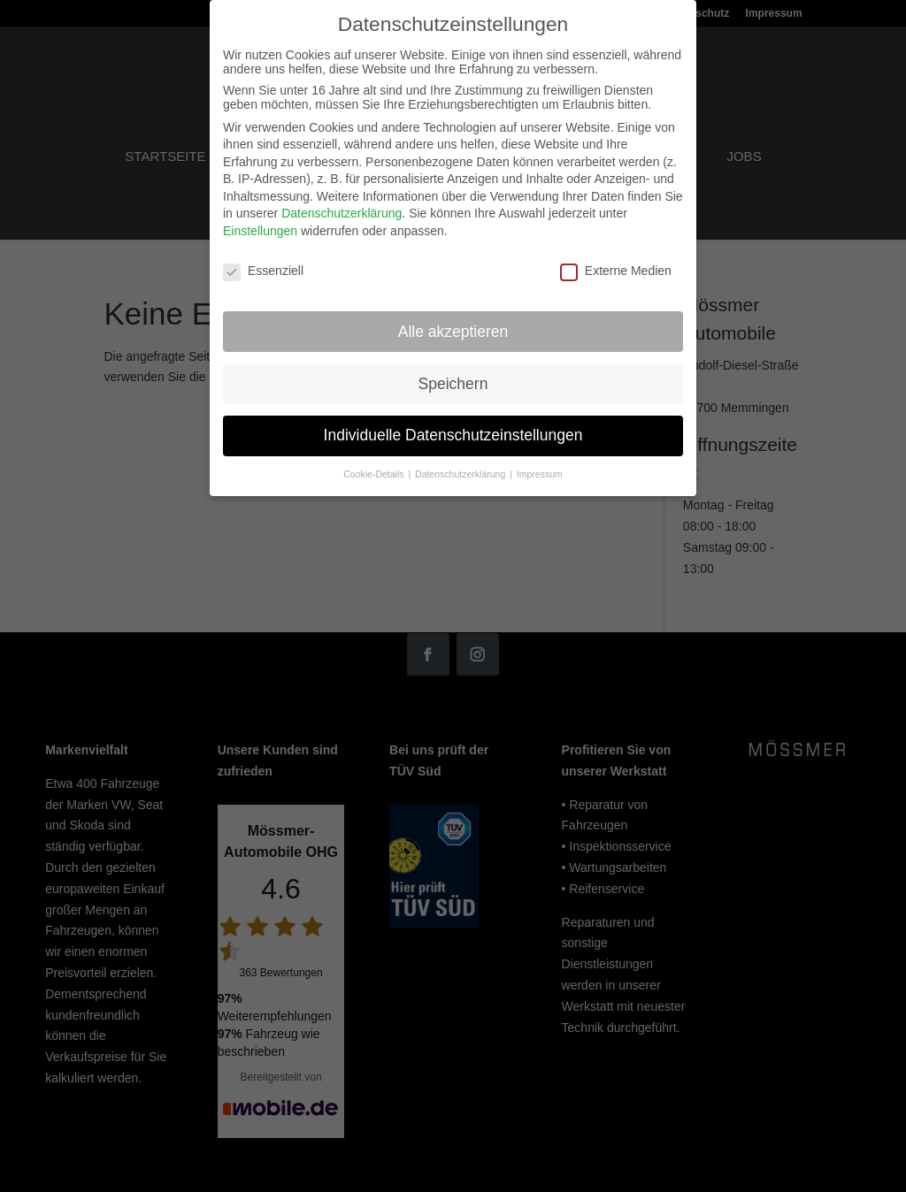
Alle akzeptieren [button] (453, 323)
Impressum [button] (540, 466)
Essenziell (263, 263)
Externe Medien (616, 263)
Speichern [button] (453, 375)
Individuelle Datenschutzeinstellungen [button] (453, 427)
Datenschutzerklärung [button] (461, 466)
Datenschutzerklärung (341, 205)
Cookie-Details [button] (374, 466)
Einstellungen (260, 223)
